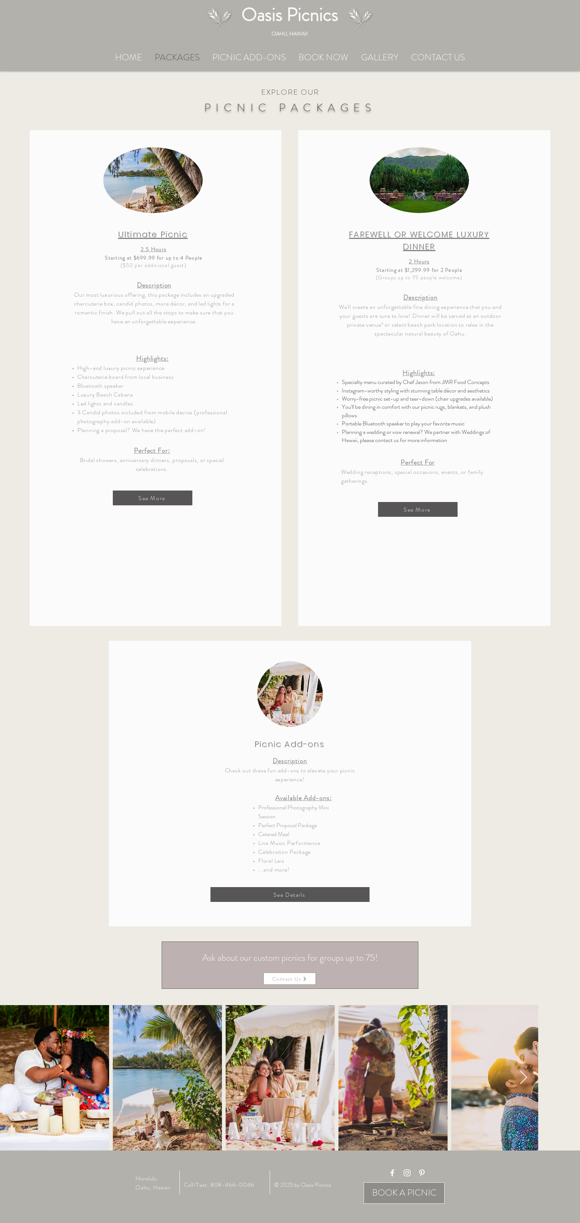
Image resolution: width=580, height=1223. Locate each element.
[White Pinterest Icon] (421, 1172)
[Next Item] (523, 1078)
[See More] (152, 498)
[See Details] (290, 894)
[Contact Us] (289, 979)
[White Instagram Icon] (407, 1172)
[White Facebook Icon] (392, 1172)
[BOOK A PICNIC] (404, 1193)
